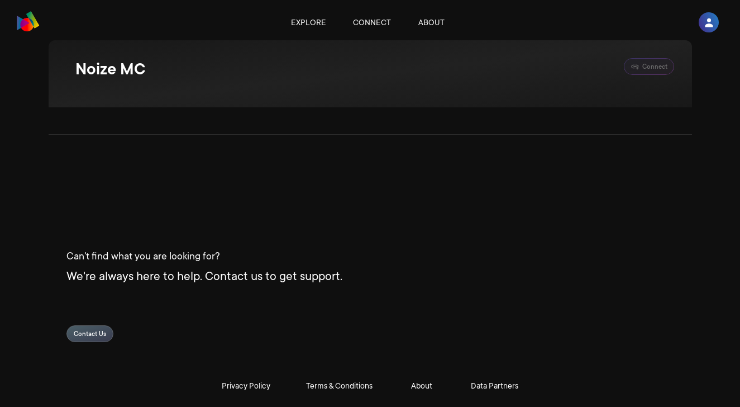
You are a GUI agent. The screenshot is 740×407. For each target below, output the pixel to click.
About (431, 22)
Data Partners (494, 385)
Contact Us (90, 334)
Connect (372, 22)
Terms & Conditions (339, 385)
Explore (308, 22)
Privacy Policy (246, 385)
